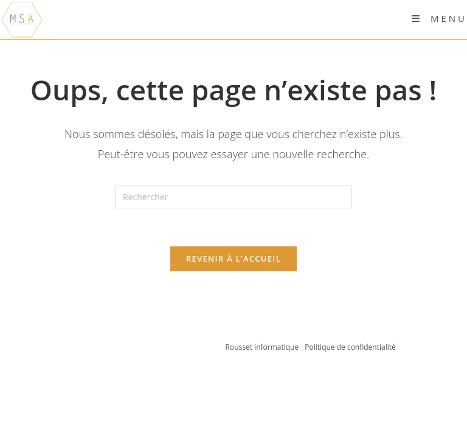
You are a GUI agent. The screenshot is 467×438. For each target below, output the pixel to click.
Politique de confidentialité (350, 347)
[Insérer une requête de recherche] (233, 197)
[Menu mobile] (439, 18)
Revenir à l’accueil (233, 258)
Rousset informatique (263, 347)
